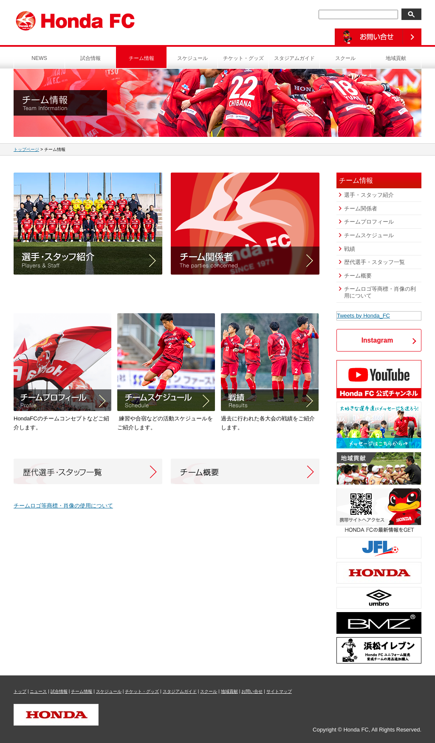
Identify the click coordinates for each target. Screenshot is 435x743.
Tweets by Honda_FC (363, 315)
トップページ (26, 149)
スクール (345, 58)
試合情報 (90, 58)
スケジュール (192, 58)
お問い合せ (252, 691)
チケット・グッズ (243, 58)
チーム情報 (141, 58)
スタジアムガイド (294, 58)
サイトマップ (279, 691)
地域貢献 (396, 58)
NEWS (39, 58)
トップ (20, 691)
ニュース (38, 691)
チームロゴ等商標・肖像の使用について (63, 505)
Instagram (377, 340)
